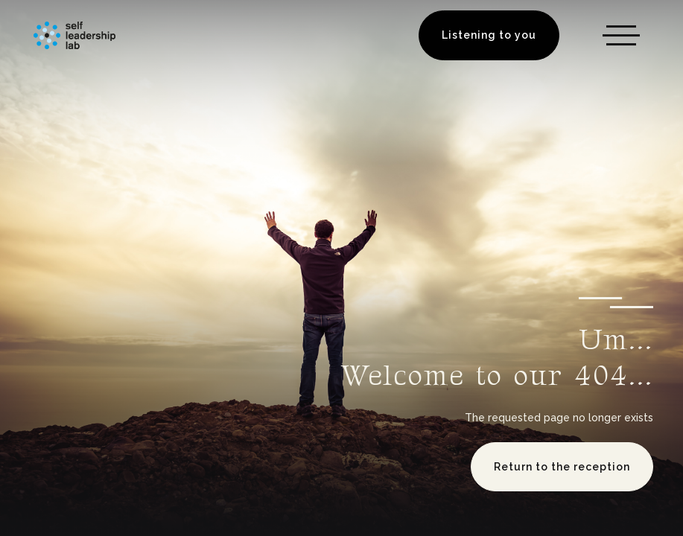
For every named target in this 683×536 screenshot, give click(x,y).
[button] (621, 35)
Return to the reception (562, 467)
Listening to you (489, 35)
